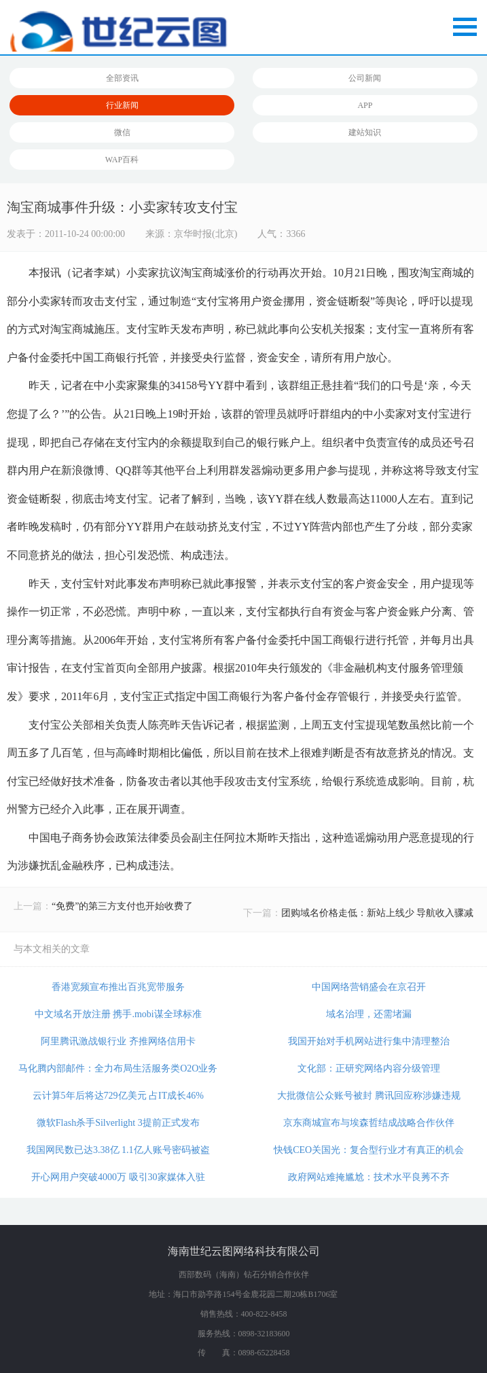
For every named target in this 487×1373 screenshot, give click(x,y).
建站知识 (364, 132)
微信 (122, 132)
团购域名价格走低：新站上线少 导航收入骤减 (377, 913)
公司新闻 (364, 78)
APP (364, 105)
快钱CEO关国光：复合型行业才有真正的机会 (369, 1150)
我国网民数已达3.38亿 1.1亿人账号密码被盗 (118, 1150)
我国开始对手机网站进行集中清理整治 (369, 1041)
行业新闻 (122, 105)
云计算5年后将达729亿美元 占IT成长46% (118, 1096)
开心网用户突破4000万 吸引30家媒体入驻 (118, 1177)
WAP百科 (122, 159)
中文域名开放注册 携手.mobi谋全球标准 (118, 1014)
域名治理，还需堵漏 (369, 1014)
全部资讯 (122, 78)
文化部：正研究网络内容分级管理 (368, 1068)
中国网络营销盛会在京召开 (369, 987)
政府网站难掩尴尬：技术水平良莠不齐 (369, 1177)
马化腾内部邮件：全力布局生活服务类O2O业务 (117, 1068)
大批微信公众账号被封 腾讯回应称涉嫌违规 (369, 1096)
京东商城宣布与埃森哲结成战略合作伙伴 (368, 1123)
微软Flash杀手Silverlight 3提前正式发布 (118, 1123)
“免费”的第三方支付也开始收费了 (122, 906)
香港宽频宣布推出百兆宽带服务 (118, 987)
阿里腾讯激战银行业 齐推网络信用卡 (118, 1041)
